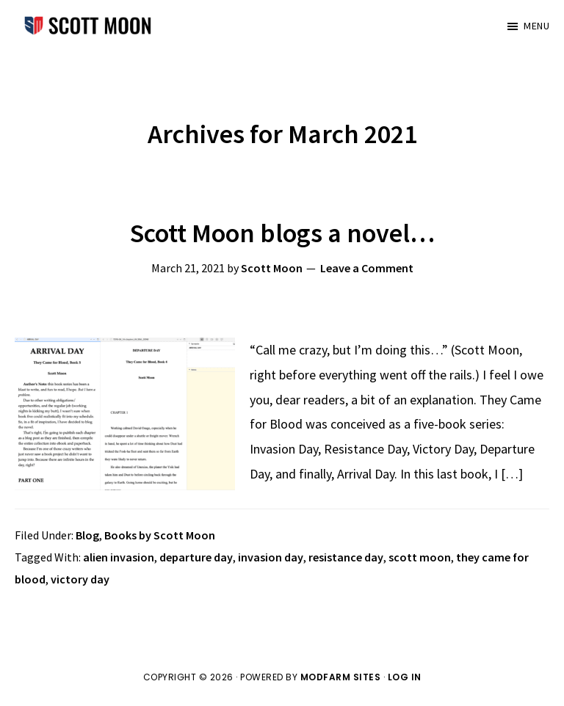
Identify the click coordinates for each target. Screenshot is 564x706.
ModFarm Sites (340, 677)
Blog (87, 535)
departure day (196, 557)
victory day (80, 579)
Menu (536, 25)
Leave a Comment (366, 268)
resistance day (345, 557)
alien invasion (118, 557)
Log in (405, 677)
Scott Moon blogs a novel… (282, 233)
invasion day (270, 557)
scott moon (419, 557)
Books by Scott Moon (159, 535)
